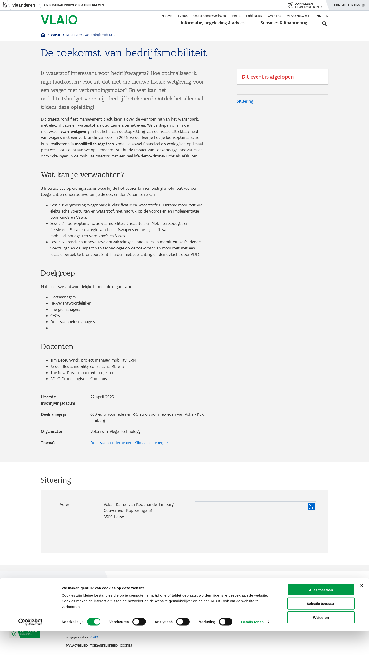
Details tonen (252, 646)
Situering (245, 101)
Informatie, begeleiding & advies (213, 22)
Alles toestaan (321, 614)
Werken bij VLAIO (160, 590)
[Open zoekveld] (324, 23)
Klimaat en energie (151, 448)
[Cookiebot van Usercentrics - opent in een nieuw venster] (30, 645)
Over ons (274, 16)
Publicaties (254, 16)
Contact (264, 590)
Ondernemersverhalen (209, 16)
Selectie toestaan (321, 628)
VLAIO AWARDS (238, 590)
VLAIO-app (209, 590)
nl (319, 16)
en (326, 16)
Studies (187, 590)
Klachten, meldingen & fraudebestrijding (237, 601)
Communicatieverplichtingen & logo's (173, 601)
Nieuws (167, 16)
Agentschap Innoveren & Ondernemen (74, 5)
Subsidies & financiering (284, 22)
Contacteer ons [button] (347, 3)
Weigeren (321, 641)
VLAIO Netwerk (298, 16)
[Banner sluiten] (361, 609)
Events (183, 16)
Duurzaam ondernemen (111, 448)
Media (236, 16)
